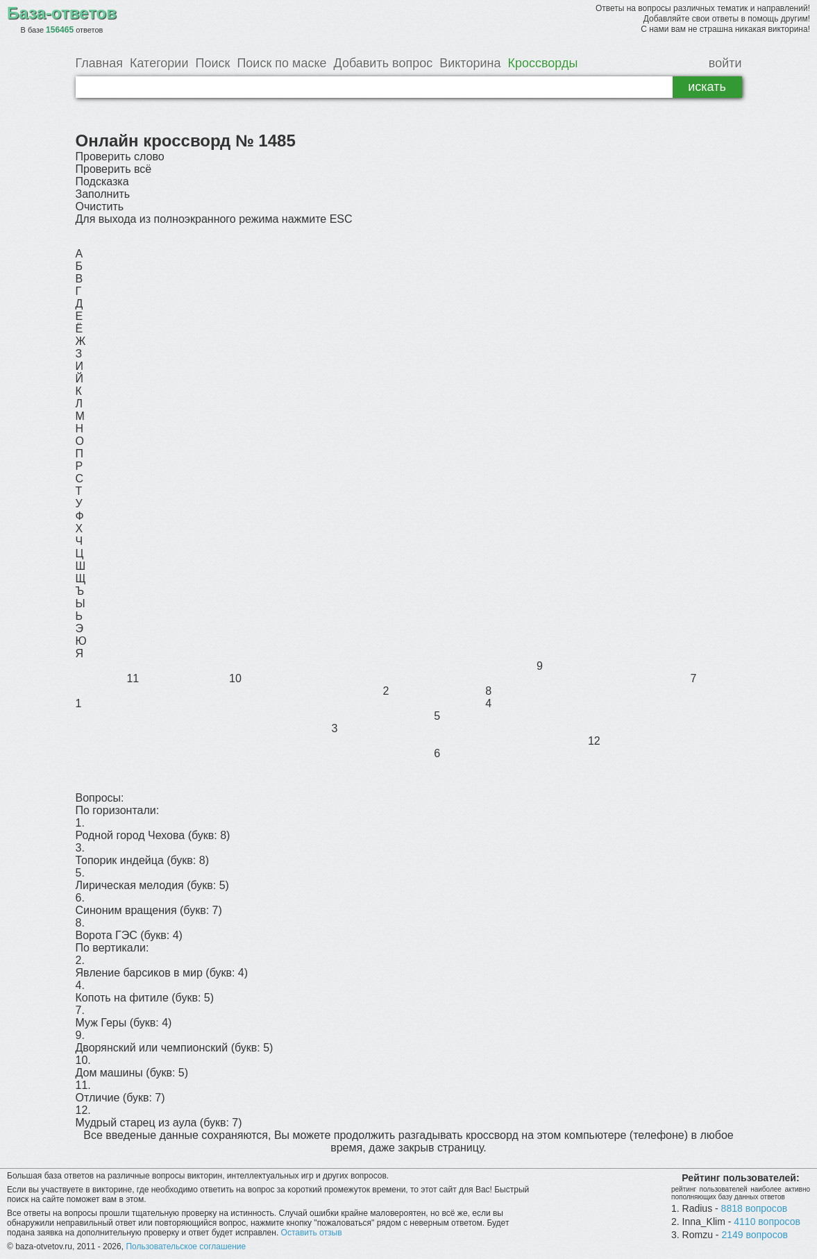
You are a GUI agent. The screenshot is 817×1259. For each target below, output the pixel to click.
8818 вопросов (754, 1208)
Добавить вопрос (383, 63)
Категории (159, 63)
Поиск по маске (281, 63)
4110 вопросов (767, 1221)
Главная (100, 63)
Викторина (469, 63)
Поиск (212, 63)
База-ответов (62, 12)
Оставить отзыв (311, 1232)
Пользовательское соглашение (186, 1246)
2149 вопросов (754, 1234)
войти (725, 63)
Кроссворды (542, 63)
